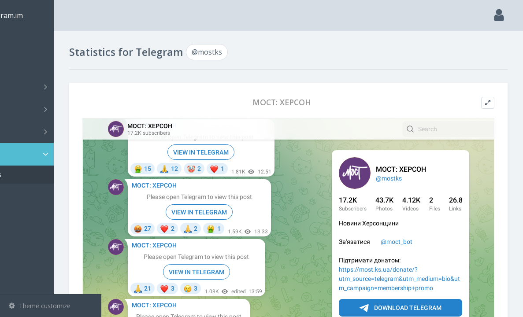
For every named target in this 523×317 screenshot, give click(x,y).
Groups (52, 109)
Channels (52, 86)
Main (21, 42)
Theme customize (39, 306)
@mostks (35, 174)
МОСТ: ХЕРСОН (305, 102)
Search (23, 64)
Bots (52, 131)
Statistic (53, 154)
